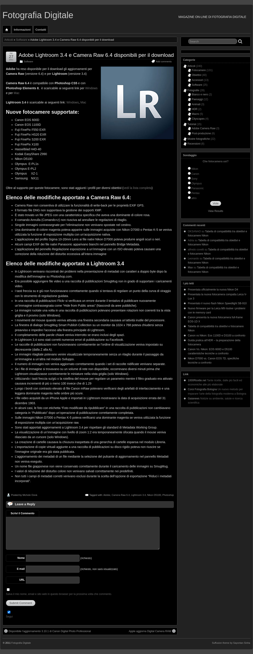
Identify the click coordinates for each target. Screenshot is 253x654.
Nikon (194, 168)
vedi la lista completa (137, 188)
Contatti (40, 29)
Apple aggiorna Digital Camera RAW (152, 631)
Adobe (106, 495)
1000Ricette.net (197, 380)
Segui (9, 616)
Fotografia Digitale (37, 15)
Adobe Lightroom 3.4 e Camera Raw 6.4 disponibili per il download (96, 55)
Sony (194, 178)
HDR (194, 109)
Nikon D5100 (154, 495)
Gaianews (193, 398)
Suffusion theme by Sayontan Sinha (231, 643)
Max (190, 267)
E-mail (21, 568)
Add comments (164, 61)
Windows (91, 88)
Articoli (8, 39)
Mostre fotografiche (198, 138)
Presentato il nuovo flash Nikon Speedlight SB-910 (217, 303)
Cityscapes (198, 118)
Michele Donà (30, 495)
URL (22, 579)
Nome (21, 558)
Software (21, 39)
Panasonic (197, 188)
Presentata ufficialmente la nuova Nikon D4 (213, 289)
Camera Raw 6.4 (121, 495)
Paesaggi (197, 99)
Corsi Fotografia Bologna (202, 389)
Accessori (197, 80)
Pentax (195, 193)
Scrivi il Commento (23, 513)
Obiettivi (196, 75)
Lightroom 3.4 (138, 495)
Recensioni (193, 143)
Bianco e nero (200, 94)
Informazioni (22, 29)
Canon (195, 173)
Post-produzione (201, 133)
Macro (195, 113)
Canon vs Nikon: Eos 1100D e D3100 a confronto (216, 335)
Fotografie (193, 90)
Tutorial (191, 124)
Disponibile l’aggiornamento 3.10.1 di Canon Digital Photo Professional (47, 631)
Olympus (196, 183)
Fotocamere (199, 70)
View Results (215, 211)
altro (193, 198)
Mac (16, 93)
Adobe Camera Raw (203, 128)
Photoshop (168, 495)
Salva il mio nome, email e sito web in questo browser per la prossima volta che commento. (59, 594)
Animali (196, 104)
